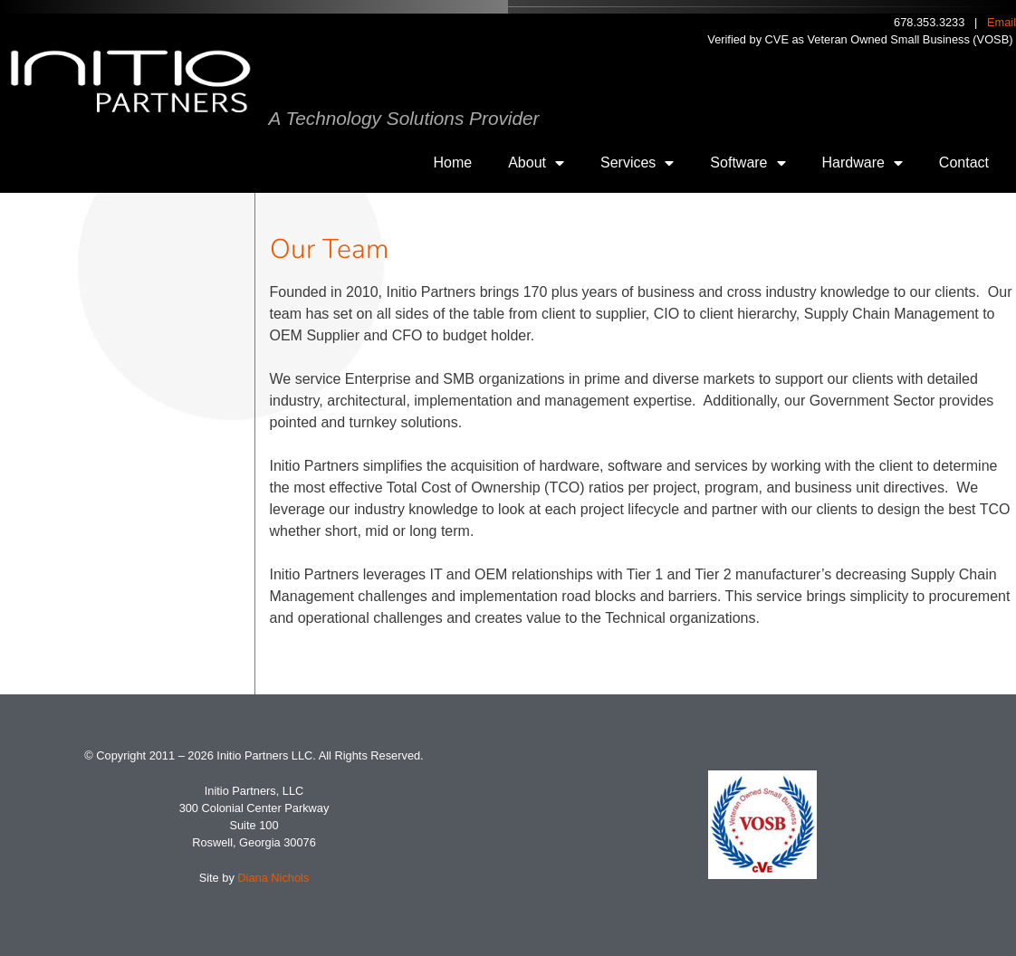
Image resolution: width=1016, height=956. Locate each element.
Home (453, 162)
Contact (964, 162)
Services (637, 163)
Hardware (862, 163)
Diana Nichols (273, 877)
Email (1001, 22)
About (536, 163)
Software (747, 163)
